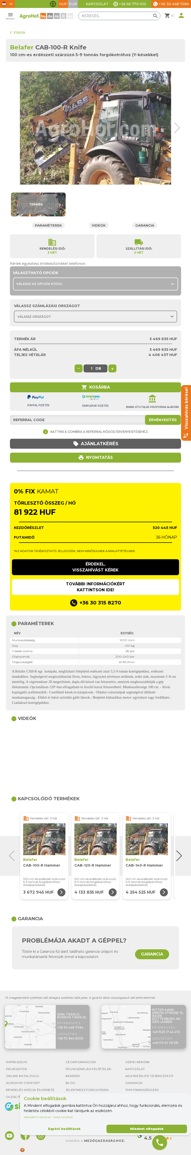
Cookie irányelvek (63, 1117)
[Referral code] (95, 420)
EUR (73, 4)
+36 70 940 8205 (70, 1038)
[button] (176, 128)
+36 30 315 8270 (95, 602)
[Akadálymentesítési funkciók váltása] (53, 4)
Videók (99, 225)
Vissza (17, 32)
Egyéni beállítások (64, 1129)
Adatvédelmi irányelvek (37, 1117)
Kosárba (95, 387)
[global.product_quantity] (92, 368)
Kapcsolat (97, 4)
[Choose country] (95, 316)
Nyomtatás (95, 458)
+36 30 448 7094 (70, 1027)
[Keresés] (119, 16)
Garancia (146, 225)
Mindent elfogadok (147, 1129)
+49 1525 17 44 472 (166, 1032)
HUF (63, 4)
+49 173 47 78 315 (165, 1043)
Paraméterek (47, 225)
